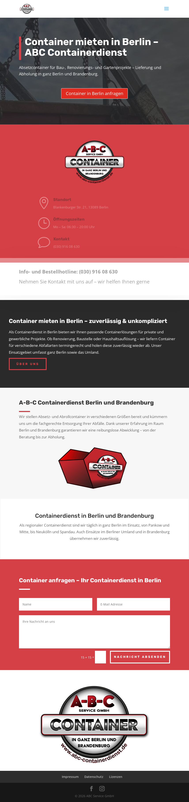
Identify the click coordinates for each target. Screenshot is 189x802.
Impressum (70, 777)
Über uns (27, 364)
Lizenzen (115, 777)
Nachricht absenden (140, 657)
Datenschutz (93, 777)
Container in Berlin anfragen (94, 93)
